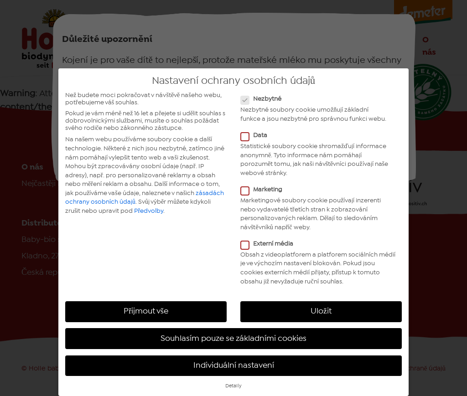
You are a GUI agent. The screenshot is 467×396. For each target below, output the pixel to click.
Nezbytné (263, 99)
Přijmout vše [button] (146, 311)
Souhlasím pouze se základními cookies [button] (233, 338)
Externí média (269, 244)
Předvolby (148, 211)
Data (256, 135)
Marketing (264, 189)
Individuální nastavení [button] (233, 365)
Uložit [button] (321, 311)
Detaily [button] (233, 386)
